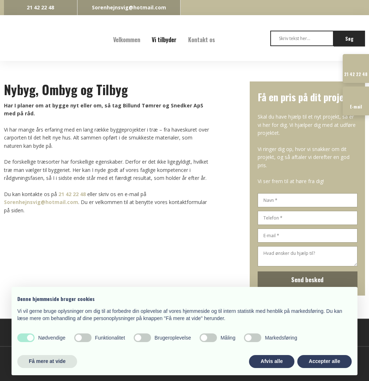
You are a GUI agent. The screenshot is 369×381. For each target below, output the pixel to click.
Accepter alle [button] (324, 361)
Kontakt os (201, 39)
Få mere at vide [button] (47, 361)
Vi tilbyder (164, 39)
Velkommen (126, 39)
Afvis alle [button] (272, 361)
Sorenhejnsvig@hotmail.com (41, 202)
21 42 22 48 (72, 194)
